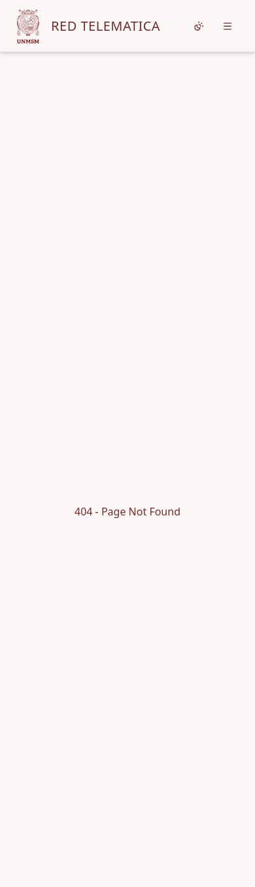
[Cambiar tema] (199, 26)
